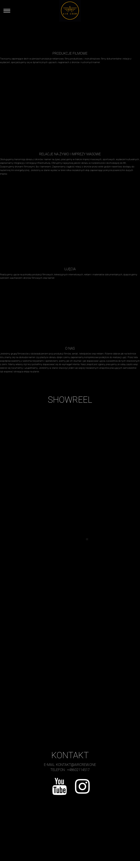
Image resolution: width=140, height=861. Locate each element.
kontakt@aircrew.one (76, 765)
